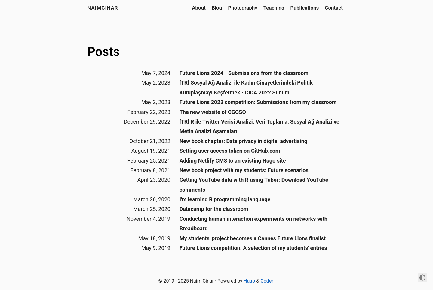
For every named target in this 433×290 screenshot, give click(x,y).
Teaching (273, 8)
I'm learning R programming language (225, 199)
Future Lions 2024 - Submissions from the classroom (244, 73)
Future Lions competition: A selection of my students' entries (253, 248)
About (199, 8)
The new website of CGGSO (213, 112)
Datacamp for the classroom (214, 209)
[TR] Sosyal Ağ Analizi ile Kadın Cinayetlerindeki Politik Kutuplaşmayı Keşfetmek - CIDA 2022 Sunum (246, 87)
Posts (103, 51)
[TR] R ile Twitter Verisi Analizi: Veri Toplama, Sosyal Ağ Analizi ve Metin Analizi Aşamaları (259, 126)
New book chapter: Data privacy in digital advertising (243, 141)
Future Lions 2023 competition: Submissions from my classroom (258, 102)
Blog (217, 8)
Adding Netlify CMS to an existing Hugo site (233, 160)
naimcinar (102, 8)
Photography (242, 8)
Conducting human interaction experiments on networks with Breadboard (253, 224)
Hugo (249, 281)
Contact (334, 8)
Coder (266, 281)
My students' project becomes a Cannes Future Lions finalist (253, 238)
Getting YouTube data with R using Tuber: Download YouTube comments (254, 185)
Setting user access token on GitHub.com (230, 151)
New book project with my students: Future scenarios (244, 170)
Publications (304, 8)
